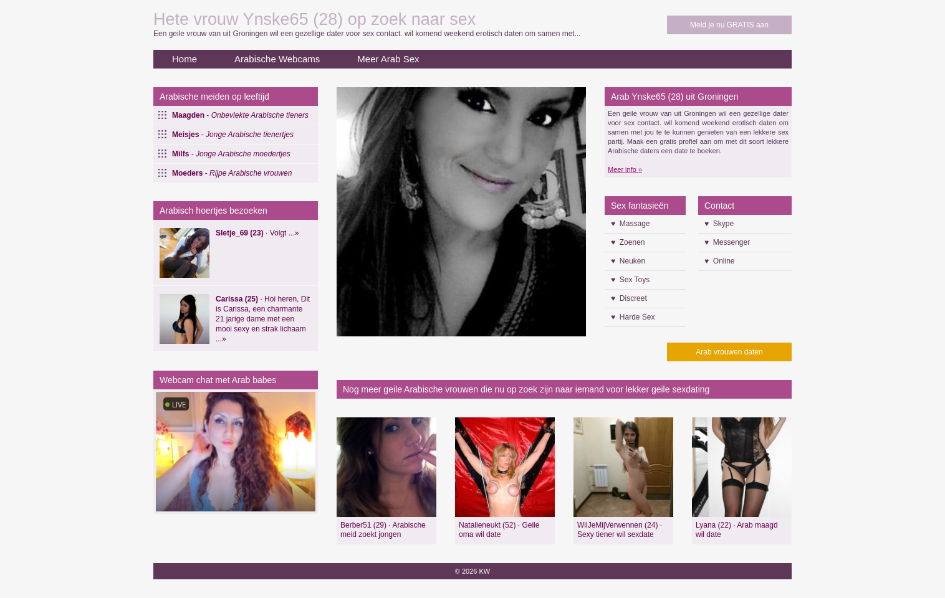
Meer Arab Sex (388, 59)
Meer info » (625, 169)
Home (184, 59)
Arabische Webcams (277, 59)
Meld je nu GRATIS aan (729, 25)
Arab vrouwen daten (729, 352)
